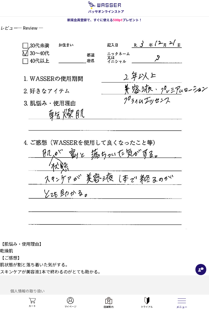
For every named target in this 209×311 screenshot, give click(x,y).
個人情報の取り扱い (27, 291)
